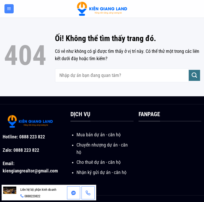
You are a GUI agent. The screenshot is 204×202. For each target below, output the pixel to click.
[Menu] (9, 9)
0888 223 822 (32, 136)
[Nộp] (194, 75)
